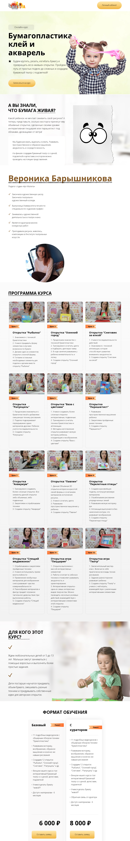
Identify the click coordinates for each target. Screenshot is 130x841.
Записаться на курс (22, 83)
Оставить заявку (44, 834)
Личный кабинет (109, 5)
